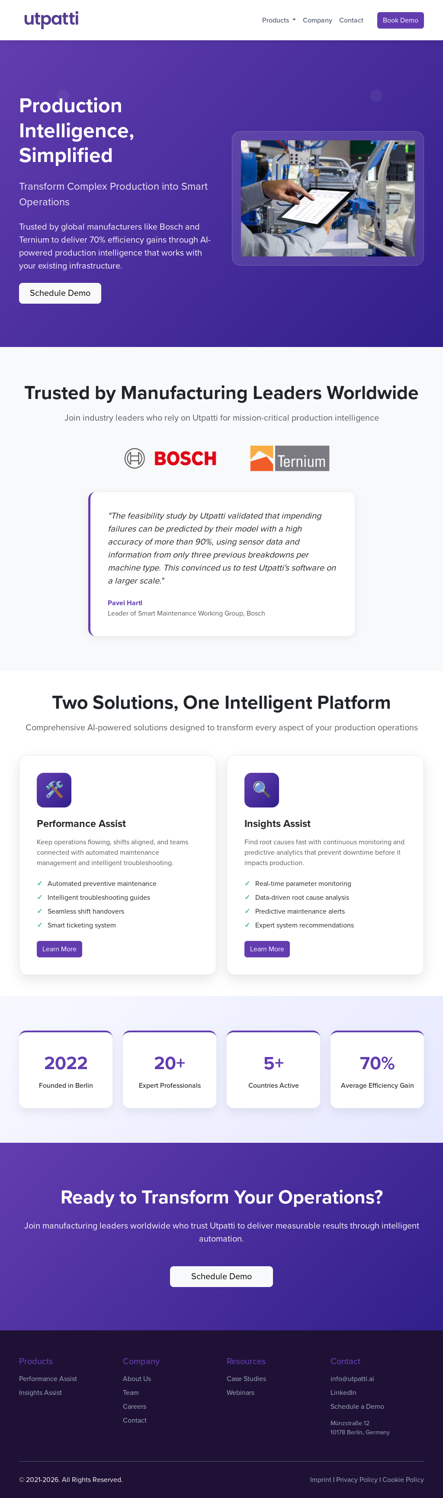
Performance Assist (48, 1379)
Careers (134, 1406)
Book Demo (400, 20)
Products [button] (276, 20)
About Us (137, 1379)
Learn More (59, 949)
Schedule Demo (60, 293)
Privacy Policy (357, 1479)
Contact (351, 20)
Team (131, 1392)
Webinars (240, 1392)
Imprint (320, 1479)
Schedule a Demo (357, 1406)
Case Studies (246, 1379)
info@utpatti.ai (352, 1379)
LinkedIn (343, 1392)
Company (317, 20)
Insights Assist (40, 1392)
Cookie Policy (403, 1479)
